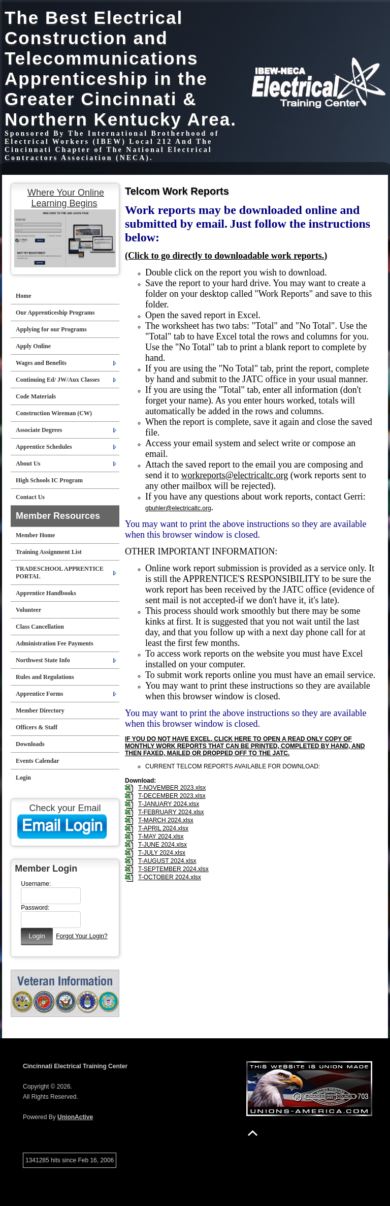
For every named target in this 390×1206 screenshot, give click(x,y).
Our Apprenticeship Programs (55, 312)
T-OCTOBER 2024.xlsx (169, 877)
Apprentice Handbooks (46, 593)
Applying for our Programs (51, 329)
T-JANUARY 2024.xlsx (168, 804)
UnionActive (75, 1117)
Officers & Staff (36, 727)
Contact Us (30, 497)
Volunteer (28, 609)
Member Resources (58, 516)
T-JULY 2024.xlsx (161, 852)
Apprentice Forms (39, 693)
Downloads (30, 744)
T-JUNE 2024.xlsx (162, 844)
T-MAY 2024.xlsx (161, 836)
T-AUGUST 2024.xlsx (167, 860)
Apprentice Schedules (44, 446)
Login (23, 777)
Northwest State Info (43, 660)
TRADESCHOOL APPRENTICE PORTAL (60, 572)
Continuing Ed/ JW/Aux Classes (58, 379)
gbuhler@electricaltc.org (178, 508)
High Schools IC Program (49, 480)
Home (23, 295)
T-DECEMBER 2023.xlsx (172, 795)
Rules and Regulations (45, 677)
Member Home (35, 535)
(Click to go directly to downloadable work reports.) (226, 256)
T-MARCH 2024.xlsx (165, 820)
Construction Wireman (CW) (54, 413)
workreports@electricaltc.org (234, 475)
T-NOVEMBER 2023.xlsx (172, 787)
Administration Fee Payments (54, 643)
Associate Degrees (39, 430)
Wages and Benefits (41, 362)
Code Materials (36, 396)
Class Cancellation (40, 626)
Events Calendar (37, 760)
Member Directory (40, 710)
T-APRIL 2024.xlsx (163, 828)
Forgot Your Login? (81, 936)
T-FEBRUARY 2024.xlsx (171, 812)
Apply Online (33, 346)
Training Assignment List (49, 551)
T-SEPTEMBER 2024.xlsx (173, 869)
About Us (28, 463)
